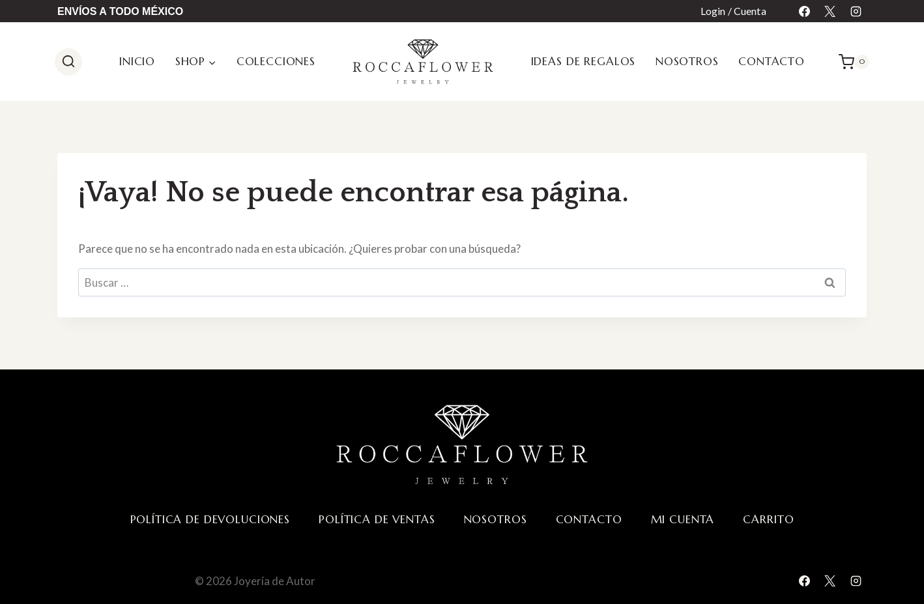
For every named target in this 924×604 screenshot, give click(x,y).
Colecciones (276, 61)
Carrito (768, 519)
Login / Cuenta (733, 11)
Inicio (137, 61)
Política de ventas (377, 519)
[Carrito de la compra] (854, 62)
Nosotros (687, 61)
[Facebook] (805, 11)
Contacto (771, 61)
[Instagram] (856, 11)
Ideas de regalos (583, 61)
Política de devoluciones (210, 519)
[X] (830, 11)
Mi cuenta (683, 519)
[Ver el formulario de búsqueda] (68, 62)
